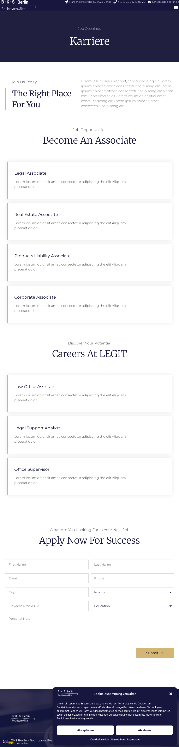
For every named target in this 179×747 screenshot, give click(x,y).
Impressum (133, 739)
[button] (171, 694)
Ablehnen (144, 730)
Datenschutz (118, 739)
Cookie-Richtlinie (99, 739)
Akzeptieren (85, 730)
